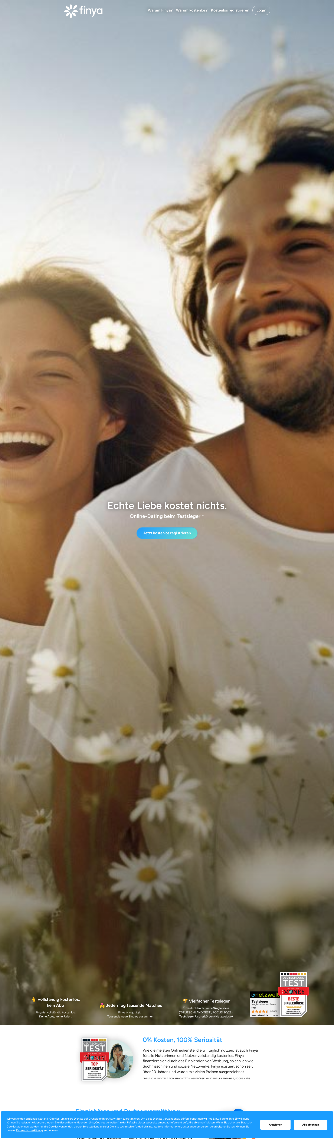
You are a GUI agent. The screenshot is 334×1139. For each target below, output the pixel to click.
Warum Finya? (160, 10)
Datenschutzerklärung (29, 1130)
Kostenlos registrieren (230, 10)
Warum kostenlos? (191, 10)
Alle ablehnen (310, 1124)
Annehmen (275, 1124)
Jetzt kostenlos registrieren (167, 533)
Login (261, 10)
